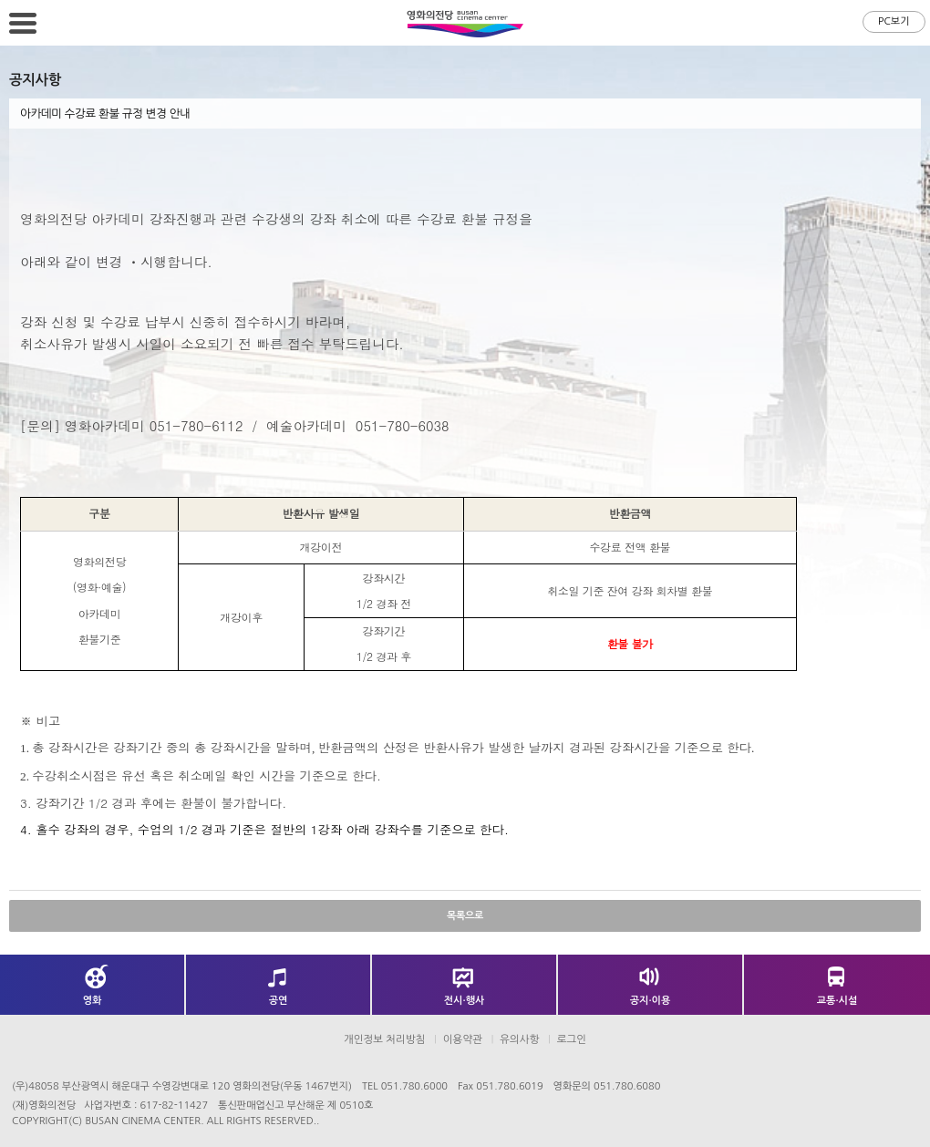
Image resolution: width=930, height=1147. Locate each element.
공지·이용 (650, 1001)
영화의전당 (465, 23)
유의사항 (519, 1039)
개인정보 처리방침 (385, 1039)
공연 (278, 1001)
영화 (92, 1001)
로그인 (571, 1039)
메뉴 (22, 22)
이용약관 (462, 1039)
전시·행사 (464, 1001)
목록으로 (465, 916)
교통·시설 (837, 1001)
